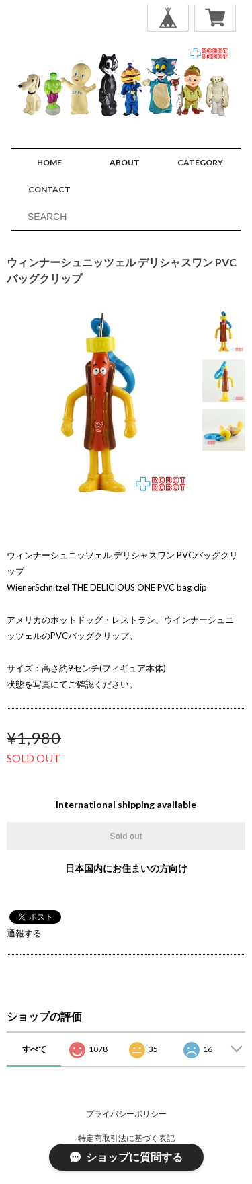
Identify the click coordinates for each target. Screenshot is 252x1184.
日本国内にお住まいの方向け (126, 868)
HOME (49, 162)
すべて (34, 1049)
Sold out (126, 836)
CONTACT (49, 189)
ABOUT (125, 162)
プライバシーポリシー (126, 1114)
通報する (24, 933)
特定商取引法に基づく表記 (126, 1138)
